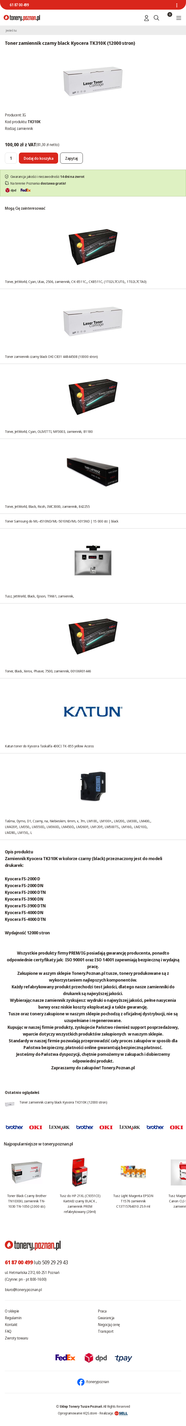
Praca (102, 1311)
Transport (106, 1331)
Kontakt (11, 1324)
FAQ (8, 1331)
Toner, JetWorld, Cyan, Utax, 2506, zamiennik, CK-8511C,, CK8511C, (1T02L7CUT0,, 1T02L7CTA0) (76, 281)
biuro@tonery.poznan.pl (23, 1289)
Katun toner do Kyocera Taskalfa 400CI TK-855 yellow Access (49, 745)
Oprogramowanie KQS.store (77, 1413)
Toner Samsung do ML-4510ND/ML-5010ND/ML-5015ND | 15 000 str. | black (61, 521)
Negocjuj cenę (109, 1324)
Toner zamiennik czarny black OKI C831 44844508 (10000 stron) (51, 356)
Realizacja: (113, 1413)
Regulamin (13, 1317)
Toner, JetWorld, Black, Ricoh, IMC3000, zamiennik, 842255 (47, 506)
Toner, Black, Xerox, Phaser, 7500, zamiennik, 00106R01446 (48, 671)
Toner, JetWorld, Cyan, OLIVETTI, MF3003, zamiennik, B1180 (49, 431)
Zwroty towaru (16, 1338)
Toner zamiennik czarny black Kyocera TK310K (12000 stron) (63, 1102)
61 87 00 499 (19, 4)
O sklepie (12, 1311)
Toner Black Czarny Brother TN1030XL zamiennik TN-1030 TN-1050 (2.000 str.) (26, 1201)
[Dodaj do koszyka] (38, 158)
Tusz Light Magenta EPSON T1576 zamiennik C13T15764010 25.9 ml (133, 1201)
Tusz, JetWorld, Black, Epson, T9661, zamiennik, (39, 596)
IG (24, 115)
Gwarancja (106, 1317)
